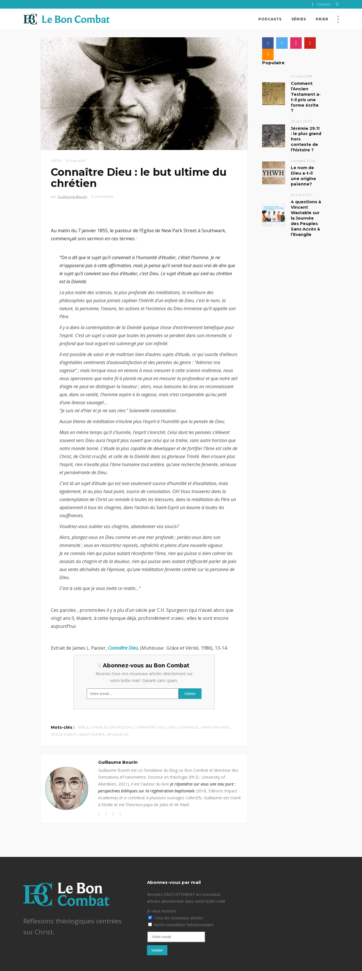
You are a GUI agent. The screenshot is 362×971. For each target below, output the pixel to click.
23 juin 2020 (301, 121)
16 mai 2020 (301, 195)
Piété (56, 161)
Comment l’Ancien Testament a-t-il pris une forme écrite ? (306, 97)
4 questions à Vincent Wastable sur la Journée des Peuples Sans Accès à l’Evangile (306, 218)
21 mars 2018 (301, 76)
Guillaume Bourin (72, 196)
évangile (188, 727)
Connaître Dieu (149, 727)
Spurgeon (118, 734)
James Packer (214, 727)
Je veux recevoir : (162, 911)
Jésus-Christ (64, 734)
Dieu (172, 727)
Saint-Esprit (92, 734)
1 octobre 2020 (303, 161)
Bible (83, 727)
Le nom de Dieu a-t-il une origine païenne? (303, 176)
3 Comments (102, 196)
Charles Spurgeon (111, 727)
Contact (323, 4)
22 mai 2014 (75, 161)
